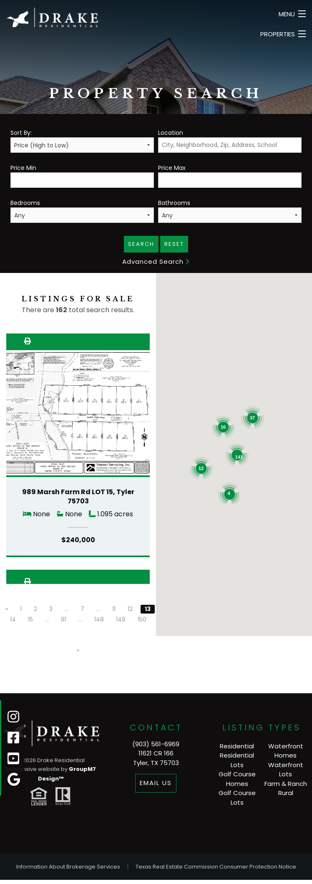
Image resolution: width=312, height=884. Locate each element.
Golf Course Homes (237, 779)
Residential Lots (237, 760)
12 (130, 609)
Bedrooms (82, 211)
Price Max (230, 176)
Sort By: (82, 141)
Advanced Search (156, 261)
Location (230, 141)
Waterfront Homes (285, 751)
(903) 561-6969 (155, 744)
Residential (237, 746)
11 (114, 609)
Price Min (82, 176)
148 (99, 619)
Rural (285, 792)
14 (13, 619)
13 (148, 609)
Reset (174, 244)
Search (141, 244)
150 (142, 619)
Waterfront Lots (285, 769)
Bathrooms (230, 211)
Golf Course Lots (237, 797)
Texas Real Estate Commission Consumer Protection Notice (216, 867)
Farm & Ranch (285, 783)
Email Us (156, 782)
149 (121, 619)
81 (63, 619)
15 (30, 619)
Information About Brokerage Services (68, 867)
